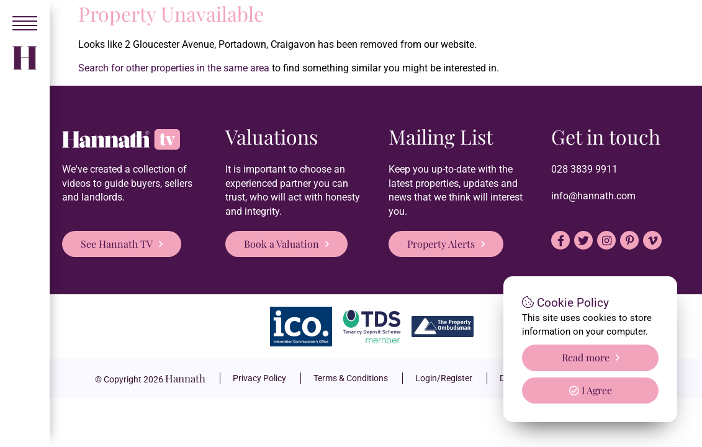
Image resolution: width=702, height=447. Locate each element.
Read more (586, 357)
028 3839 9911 (584, 169)
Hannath (185, 378)
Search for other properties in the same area (173, 68)
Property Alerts (441, 243)
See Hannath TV (117, 243)
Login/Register (443, 378)
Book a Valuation (281, 243)
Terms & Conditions (350, 378)
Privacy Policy (259, 378)
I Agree (590, 390)
